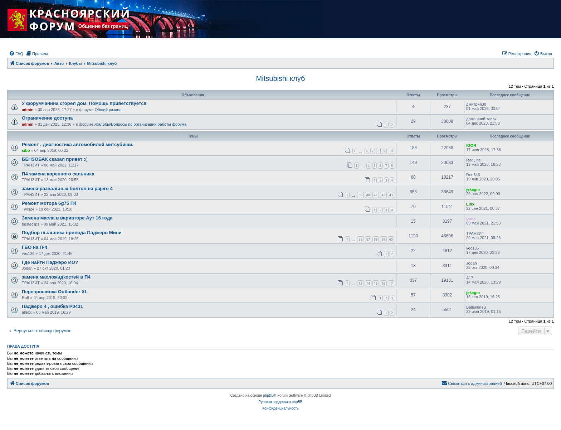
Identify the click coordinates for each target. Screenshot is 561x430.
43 (391, 195)
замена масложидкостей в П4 (56, 277)
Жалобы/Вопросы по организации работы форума (140, 124)
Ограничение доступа (47, 118)
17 (391, 283)
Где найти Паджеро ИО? (50, 262)
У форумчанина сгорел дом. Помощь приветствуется (84, 103)
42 (383, 195)
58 (375, 239)
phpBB (268, 395)
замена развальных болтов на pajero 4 (67, 188)
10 (391, 151)
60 (391, 239)
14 (368, 283)
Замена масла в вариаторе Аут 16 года (67, 218)
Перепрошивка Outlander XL (55, 291)
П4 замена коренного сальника (58, 174)
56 (360, 239)
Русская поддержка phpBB (280, 402)
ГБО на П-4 (34, 247)
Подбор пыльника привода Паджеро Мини (72, 232)
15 (375, 283)
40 (368, 195)
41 (375, 195)
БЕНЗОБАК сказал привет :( (54, 159)
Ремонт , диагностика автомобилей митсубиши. (77, 144)
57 (368, 239)
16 (383, 283)
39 (360, 195)
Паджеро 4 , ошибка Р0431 (52, 306)
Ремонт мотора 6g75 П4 (49, 203)
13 (360, 283)
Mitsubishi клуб (280, 78)
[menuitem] (16, 53)
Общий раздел (108, 109)
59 (383, 239)
